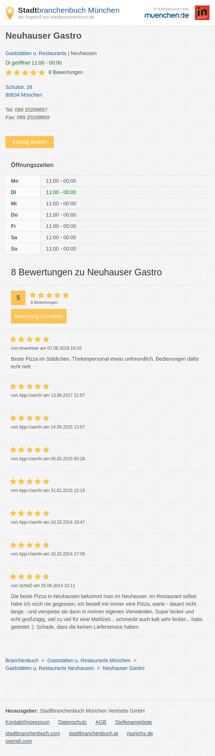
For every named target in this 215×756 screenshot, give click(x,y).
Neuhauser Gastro (123, 668)
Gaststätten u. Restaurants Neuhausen (49, 668)
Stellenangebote (133, 722)
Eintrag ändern (29, 142)
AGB (100, 722)
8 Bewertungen (66, 72)
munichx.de (140, 733)
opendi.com (18, 741)
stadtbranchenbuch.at (93, 733)
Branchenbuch (21, 660)
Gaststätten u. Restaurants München (89, 660)
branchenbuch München (69, 10)
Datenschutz (73, 722)
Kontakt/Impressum (27, 722)
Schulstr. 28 (103, 91)
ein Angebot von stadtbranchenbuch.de (56, 17)
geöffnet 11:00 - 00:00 (33, 63)
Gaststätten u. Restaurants (36, 53)
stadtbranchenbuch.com (32, 733)
